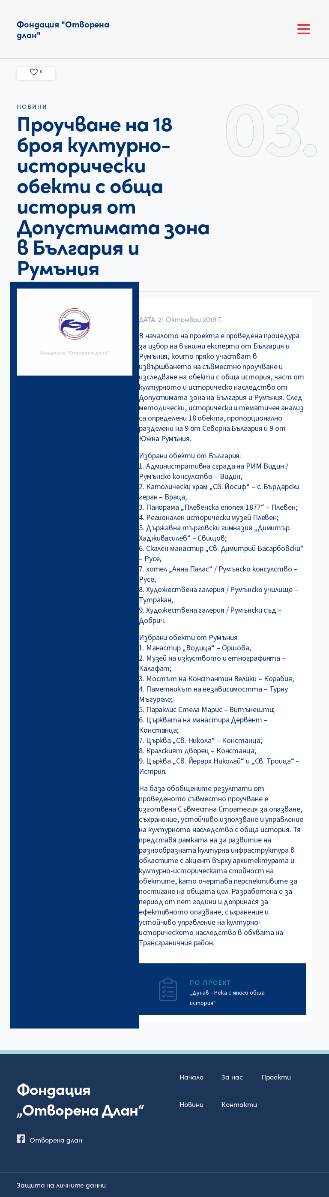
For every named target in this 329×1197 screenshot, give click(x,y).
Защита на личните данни (61, 1184)
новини (32, 106)
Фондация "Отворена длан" (63, 29)
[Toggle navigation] (303, 29)
